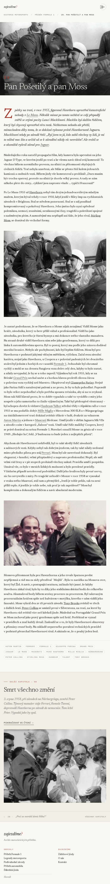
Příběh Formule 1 (12, 853)
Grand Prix (20, 373)
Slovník (7, 876)
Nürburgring (96, 648)
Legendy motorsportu (15, 857)
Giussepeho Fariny (82, 378)
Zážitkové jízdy (66, 853)
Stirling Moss (35, 654)
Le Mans (31, 115)
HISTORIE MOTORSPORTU (16, 15)
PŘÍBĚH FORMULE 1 (44, 15)
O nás (61, 857)
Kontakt (62, 861)
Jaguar (95, 140)
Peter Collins (30, 603)
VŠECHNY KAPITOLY (95, 814)
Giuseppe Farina (66, 642)
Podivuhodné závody (14, 861)
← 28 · (24, 814)
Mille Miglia (45, 406)
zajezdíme (10, 7)
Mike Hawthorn (55, 648)
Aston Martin (12, 415)
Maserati (40, 415)
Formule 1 (60, 359)
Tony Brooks (71, 599)
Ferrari (45, 448)
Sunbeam (47, 401)
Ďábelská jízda (11, 869)
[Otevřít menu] (103, 7)
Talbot (57, 401)
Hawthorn (36, 188)
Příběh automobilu (13, 865)
